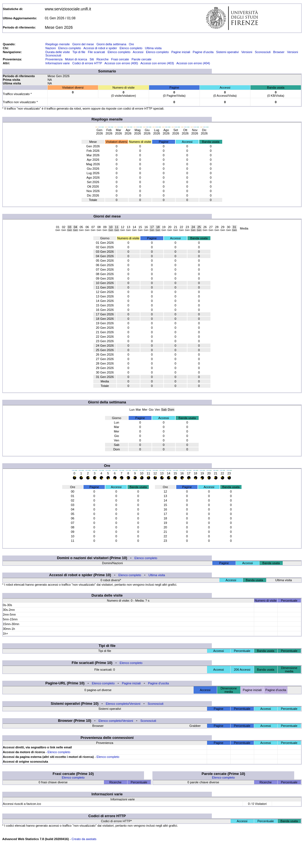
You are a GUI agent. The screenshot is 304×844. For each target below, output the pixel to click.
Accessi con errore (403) (157, 63)
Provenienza (53, 59)
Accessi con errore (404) (193, 63)
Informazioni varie (57, 63)
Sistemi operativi (227, 52)
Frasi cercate (120, 59)
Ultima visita (153, 48)
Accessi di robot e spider (100, 48)
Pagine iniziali (180, 52)
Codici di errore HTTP (87, 63)
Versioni (246, 52)
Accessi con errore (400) (121, 63)
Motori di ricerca (76, 59)
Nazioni (50, 48)
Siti (92, 59)
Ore (131, 44)
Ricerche (102, 59)
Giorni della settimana (111, 44)
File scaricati (96, 52)
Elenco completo (69, 48)
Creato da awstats (83, 839)
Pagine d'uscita (203, 52)
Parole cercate (142, 59)
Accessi (138, 52)
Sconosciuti (262, 52)
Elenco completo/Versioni (123, 703)
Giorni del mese (83, 44)
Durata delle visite (57, 52)
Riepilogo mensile (57, 44)
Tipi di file (78, 52)
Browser (278, 52)
